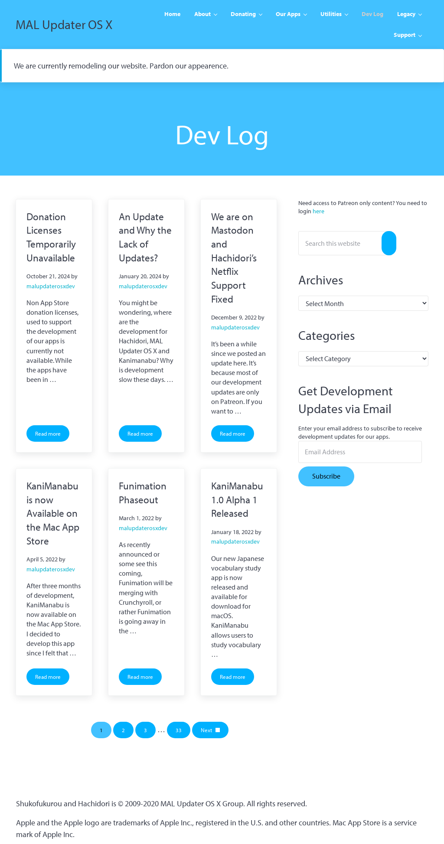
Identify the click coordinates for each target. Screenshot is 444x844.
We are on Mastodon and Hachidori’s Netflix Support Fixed (234, 257)
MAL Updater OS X (64, 24)
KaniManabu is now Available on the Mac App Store (52, 513)
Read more (52, 435)
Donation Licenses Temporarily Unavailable (51, 237)
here (318, 211)
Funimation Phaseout (142, 492)
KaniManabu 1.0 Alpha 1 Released (237, 499)
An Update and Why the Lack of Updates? (145, 237)
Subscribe (326, 476)
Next (206, 730)
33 (183, 731)
